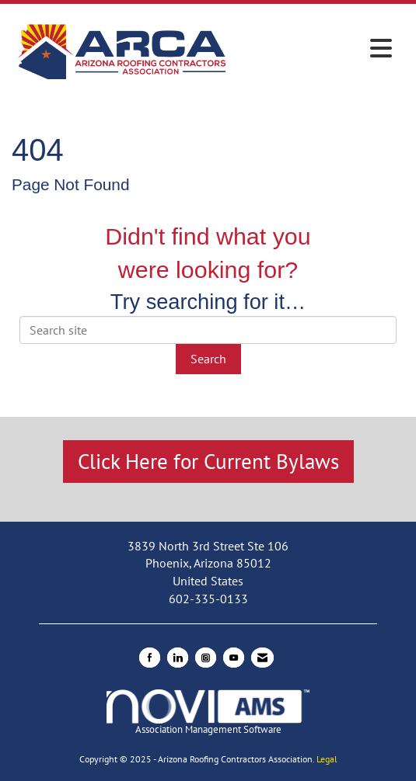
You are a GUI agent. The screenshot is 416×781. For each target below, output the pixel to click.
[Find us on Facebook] (149, 657)
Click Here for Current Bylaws (208, 461)
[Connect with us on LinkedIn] (177, 657)
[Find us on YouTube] (233, 657)
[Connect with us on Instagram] (205, 657)
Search (208, 358)
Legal (326, 759)
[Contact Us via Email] (262, 657)
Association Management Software (208, 712)
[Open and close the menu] (316, 49)
